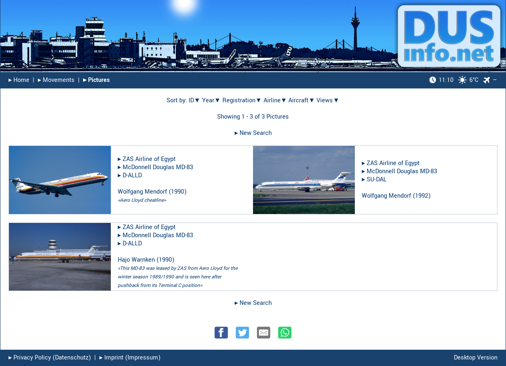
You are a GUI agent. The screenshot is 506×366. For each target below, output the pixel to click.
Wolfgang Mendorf (142, 191)
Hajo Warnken (136, 260)
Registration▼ (242, 100)
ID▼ (194, 100)
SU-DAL (377, 179)
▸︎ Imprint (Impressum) (130, 357)
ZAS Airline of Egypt (149, 159)
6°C (453, 80)
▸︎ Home (19, 80)
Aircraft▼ (301, 100)
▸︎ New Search (253, 133)
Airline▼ (275, 100)
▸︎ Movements (56, 80)
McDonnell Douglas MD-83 (158, 167)
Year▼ (211, 100)
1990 (177, 191)
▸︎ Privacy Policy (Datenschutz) (50, 357)
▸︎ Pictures (96, 80)
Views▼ (328, 100)
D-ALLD (132, 175)
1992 (421, 196)
